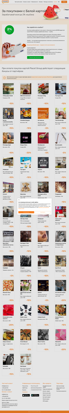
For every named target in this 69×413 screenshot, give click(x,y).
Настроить (42, 212)
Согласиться (26, 212)
